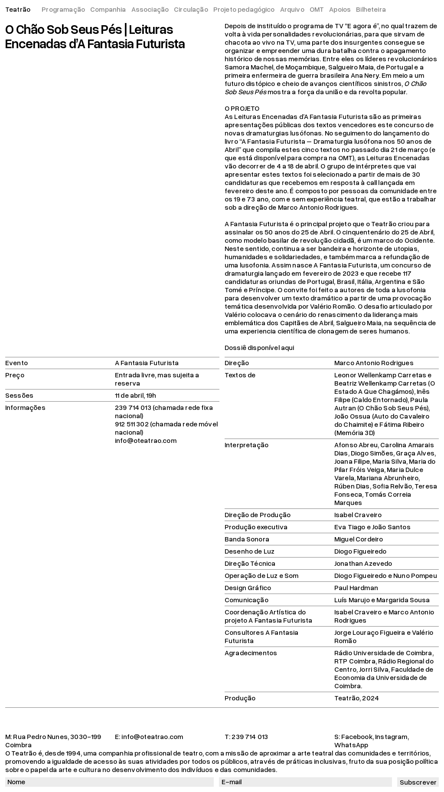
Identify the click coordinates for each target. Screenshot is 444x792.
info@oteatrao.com (152, 736)
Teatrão (17, 9)
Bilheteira (371, 9)
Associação (150, 9)
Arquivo (292, 9)
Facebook (356, 736)
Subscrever (418, 782)
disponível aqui (271, 347)
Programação (63, 9)
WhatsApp (351, 744)
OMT (317, 9)
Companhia (108, 9)
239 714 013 (250, 736)
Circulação (191, 9)
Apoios (340, 9)
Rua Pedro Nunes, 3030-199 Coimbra (53, 740)
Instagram (391, 736)
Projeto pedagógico (244, 9)
